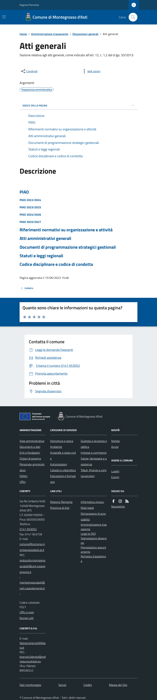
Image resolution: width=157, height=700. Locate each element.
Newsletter (118, 506)
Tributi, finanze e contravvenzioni (93, 473)
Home (23, 34)
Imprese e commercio (93, 452)
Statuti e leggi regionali (41, 256)
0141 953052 (28, 529)
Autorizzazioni (58, 464)
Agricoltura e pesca (61, 441)
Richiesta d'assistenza (93, 558)
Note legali (87, 508)
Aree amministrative (32, 441)
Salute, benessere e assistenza (94, 461)
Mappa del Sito (118, 685)
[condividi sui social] (29, 71)
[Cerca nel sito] (131, 17)
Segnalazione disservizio (94, 540)
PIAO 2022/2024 (30, 200)
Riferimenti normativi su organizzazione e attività (66, 230)
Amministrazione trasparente (49, 34)
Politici (23, 476)
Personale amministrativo (32, 467)
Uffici (23, 482)
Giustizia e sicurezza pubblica (94, 444)
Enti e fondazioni (30, 452)
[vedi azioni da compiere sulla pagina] (91, 71)
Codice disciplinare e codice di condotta (56, 264)
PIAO (24, 192)
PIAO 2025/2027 (30, 222)
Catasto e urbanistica (63, 470)
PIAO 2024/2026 (30, 214)
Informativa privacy (92, 502)
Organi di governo (30, 458)
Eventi (115, 477)
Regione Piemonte (29, 5)
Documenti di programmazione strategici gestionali (68, 247)
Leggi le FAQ (88, 533)
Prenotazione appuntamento (93, 549)
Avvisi (114, 447)
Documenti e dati (30, 447)
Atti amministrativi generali (45, 238)
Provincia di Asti (59, 508)
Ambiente (56, 447)
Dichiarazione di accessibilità (93, 516)
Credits (87, 685)
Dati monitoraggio (30, 685)
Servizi (62, 685)
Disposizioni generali (85, 34)
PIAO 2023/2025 (30, 207)
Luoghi (115, 471)
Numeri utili (26, 618)
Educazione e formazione (63, 479)
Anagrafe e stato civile (63, 455)
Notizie (115, 441)
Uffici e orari (27, 612)
